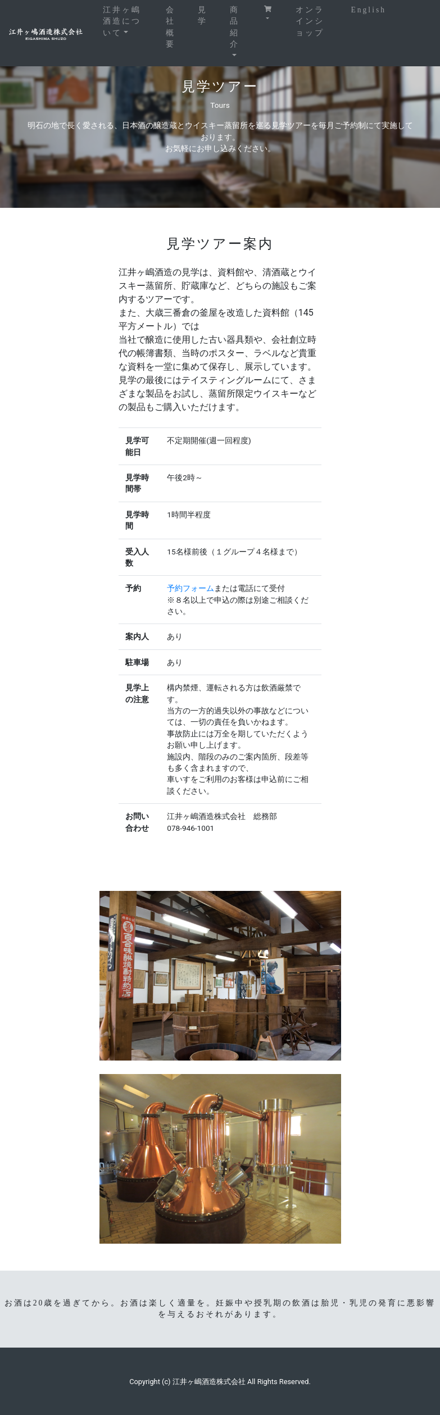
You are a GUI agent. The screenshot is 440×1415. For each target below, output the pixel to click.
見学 (202, 15)
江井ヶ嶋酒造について (129, 21)
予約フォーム (190, 588)
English (368, 10)
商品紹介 (234, 27)
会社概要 (170, 27)
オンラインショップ (310, 21)
